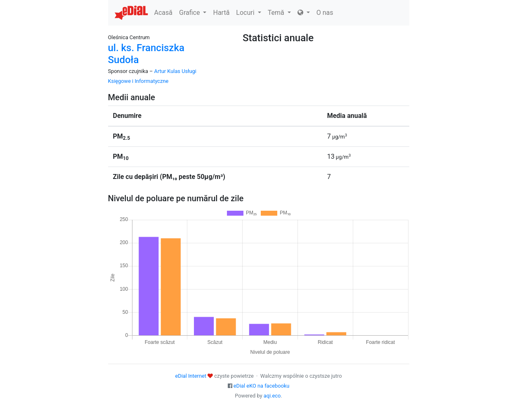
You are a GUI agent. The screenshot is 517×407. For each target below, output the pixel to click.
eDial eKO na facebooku (262, 386)
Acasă (163, 12)
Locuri (248, 12)
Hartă (221, 12)
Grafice (192, 12)
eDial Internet (190, 376)
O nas (324, 12)
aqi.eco (272, 396)
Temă (279, 12)
